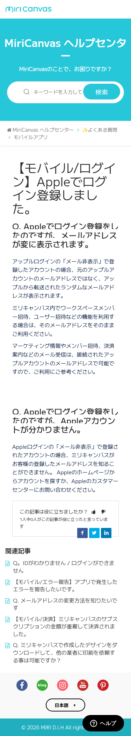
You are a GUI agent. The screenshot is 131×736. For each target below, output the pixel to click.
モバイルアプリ (31, 136)
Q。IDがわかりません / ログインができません (63, 566)
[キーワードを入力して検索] (49, 91)
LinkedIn (106, 533)
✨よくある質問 (99, 129)
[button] (93, 511)
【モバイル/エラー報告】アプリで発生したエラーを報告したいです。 (65, 585)
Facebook (82, 533)
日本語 (61, 705)
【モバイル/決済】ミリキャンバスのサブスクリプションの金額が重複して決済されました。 (65, 626)
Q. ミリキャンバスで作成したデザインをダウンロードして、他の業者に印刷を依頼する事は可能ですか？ (65, 652)
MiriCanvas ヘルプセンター (66, 49)
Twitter (94, 533)
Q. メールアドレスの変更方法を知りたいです (65, 604)
